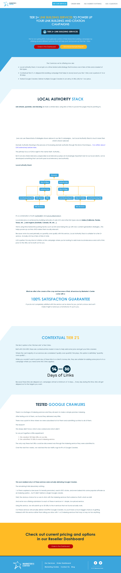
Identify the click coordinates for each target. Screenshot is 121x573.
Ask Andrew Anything (93, 4)
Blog (73, 567)
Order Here (75, 4)
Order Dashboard (64, 563)
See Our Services (59, 4)
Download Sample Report (73, 47)
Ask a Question (111, 4)
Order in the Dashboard (46, 47)
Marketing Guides (52, 567)
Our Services (50, 563)
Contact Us (65, 567)
